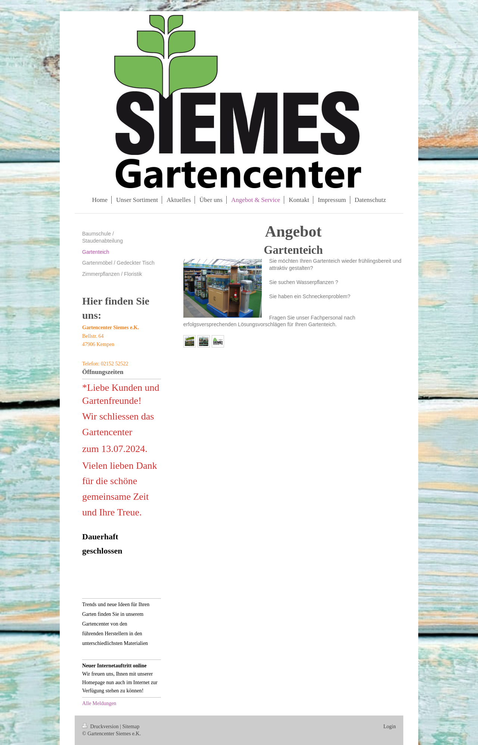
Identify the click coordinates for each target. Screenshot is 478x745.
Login (390, 726)
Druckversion (101, 726)
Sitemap (131, 726)
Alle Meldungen (99, 703)
